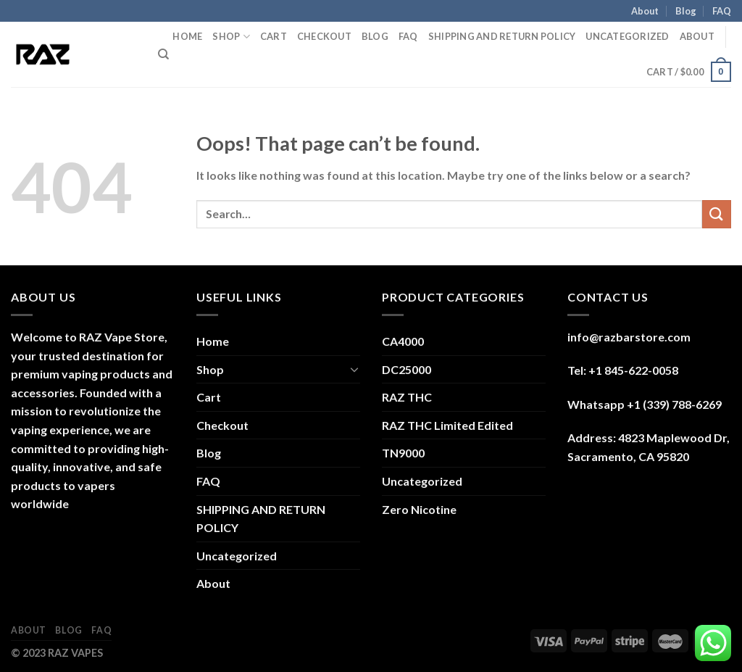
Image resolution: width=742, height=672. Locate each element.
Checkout (324, 36)
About (645, 11)
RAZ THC (407, 397)
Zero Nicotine (419, 509)
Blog (685, 11)
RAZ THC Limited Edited (447, 425)
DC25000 (406, 369)
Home (187, 36)
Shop (230, 36)
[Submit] (716, 214)
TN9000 (403, 453)
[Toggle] (354, 369)
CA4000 (403, 341)
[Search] (163, 54)
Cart (273, 36)
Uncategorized (627, 36)
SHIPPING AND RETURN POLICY (502, 36)
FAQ (721, 11)
